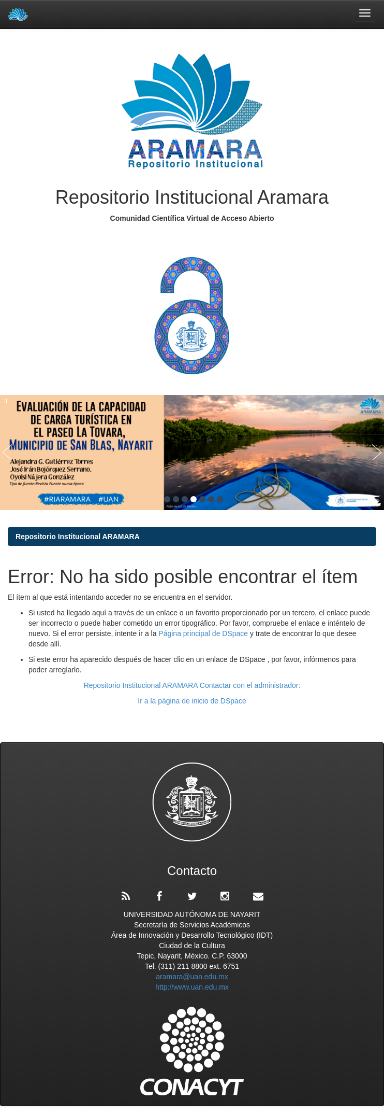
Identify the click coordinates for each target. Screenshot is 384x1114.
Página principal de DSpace (204, 633)
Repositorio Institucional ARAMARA (78, 536)
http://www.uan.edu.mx (192, 987)
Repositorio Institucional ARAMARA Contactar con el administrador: (192, 685)
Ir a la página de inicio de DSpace (192, 701)
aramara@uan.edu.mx (192, 976)
